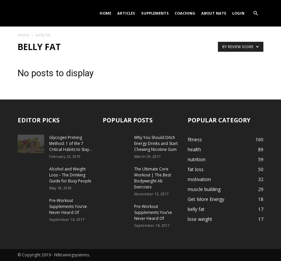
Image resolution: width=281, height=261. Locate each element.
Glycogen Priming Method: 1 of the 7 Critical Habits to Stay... (70, 143)
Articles (126, 13)
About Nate (213, 13)
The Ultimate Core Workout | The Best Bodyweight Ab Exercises (152, 178)
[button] (255, 13)
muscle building (204, 189)
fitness (195, 139)
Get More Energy (206, 199)
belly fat (196, 209)
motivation (199, 179)
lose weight (200, 219)
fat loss (196, 169)
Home (105, 13)
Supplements (155, 13)
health (194, 149)
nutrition (197, 159)
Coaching (185, 13)
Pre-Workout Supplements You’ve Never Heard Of (68, 206)
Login (238, 13)
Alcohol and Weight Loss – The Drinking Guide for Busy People (70, 175)
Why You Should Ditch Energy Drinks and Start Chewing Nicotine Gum (156, 143)
